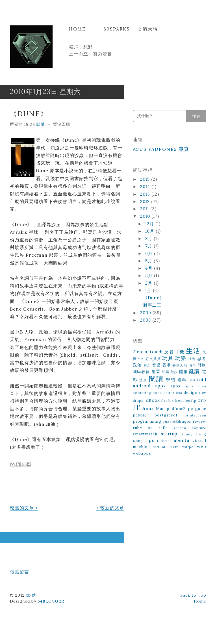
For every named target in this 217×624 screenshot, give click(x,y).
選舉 (181, 379)
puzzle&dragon (177, 421)
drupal (139, 400)
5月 (149, 260)
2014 (145, 186)
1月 (149, 290)
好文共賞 (153, 359)
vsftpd (188, 447)
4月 (149, 268)
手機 (180, 351)
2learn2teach (148, 351)
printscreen (195, 415)
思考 (201, 358)
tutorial (164, 440)
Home (77, 29)
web (201, 446)
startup (169, 434)
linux (148, 408)
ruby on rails (150, 427)
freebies (182, 400)
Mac (160, 408)
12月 (150, 223)
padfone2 (176, 408)
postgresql (165, 415)
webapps (142, 453)
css (179, 392)
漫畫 (143, 380)
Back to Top (193, 595)
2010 (145, 216)
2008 (146, 320)
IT (136, 407)
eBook (153, 400)
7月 (149, 245)
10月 (150, 231)
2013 (145, 194)
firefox (167, 400)
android (197, 379)
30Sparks (116, 29)
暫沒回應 (61, 124)
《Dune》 (29, 114)
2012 (145, 201)
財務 (202, 365)
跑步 (174, 372)
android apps (149, 386)
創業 (155, 371)
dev (202, 392)
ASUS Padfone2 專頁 (161, 149)
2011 (145, 208)
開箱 (183, 371)
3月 (149, 275)
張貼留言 (19, 572)
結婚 (165, 372)
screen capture (189, 428)
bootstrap (142, 392)
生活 (193, 350)
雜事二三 (152, 305)
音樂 (156, 365)
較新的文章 (112, 507)
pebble (140, 415)
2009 (146, 312)
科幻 (147, 365)
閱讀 (40, 124)
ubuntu (181, 440)
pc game (197, 408)
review (199, 421)
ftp (193, 400)
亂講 (194, 371)
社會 (192, 359)
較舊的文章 (22, 507)
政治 (137, 365)
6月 (149, 253)
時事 (192, 365)
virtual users (166, 447)
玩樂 (180, 358)
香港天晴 (148, 29)
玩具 (167, 358)
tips (150, 440)
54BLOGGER (51, 601)
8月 (149, 238)
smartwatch (145, 434)
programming (147, 421)
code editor (164, 392)
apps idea (195, 386)
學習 (170, 379)
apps (175, 386)
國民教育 (141, 371)
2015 (145, 179)
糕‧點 (31, 595)
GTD (202, 400)
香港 (166, 365)
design (191, 392)
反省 (168, 351)
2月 (149, 283)
